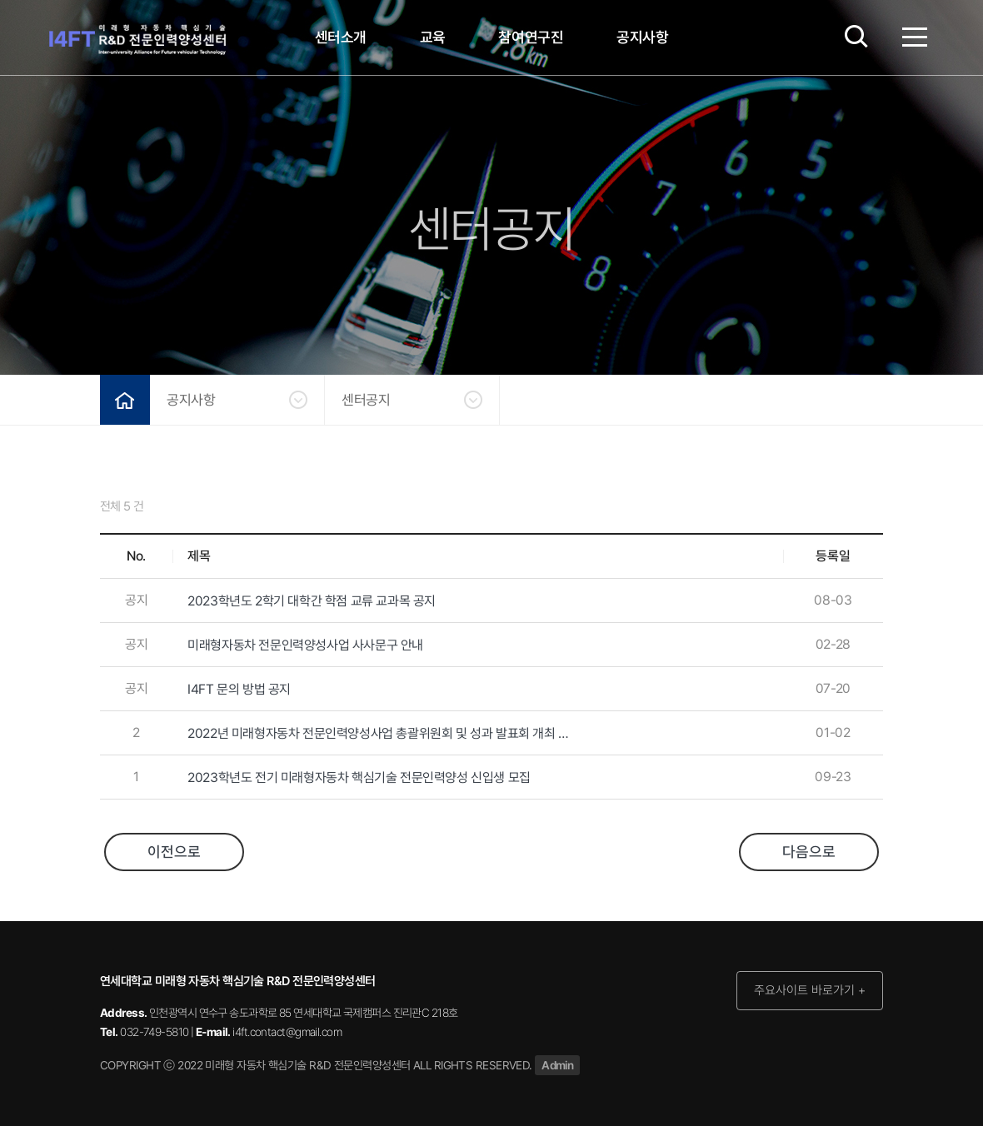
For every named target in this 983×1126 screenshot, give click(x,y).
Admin (557, 1065)
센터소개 (341, 37)
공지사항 (642, 37)
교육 (433, 37)
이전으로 (174, 851)
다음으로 (809, 851)
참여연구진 (530, 37)
